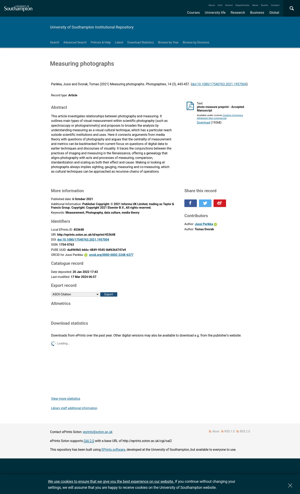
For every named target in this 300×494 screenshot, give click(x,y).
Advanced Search (74, 42)
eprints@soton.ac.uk (97, 432)
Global (274, 12)
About (212, 5)
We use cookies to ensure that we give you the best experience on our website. (111, 481)
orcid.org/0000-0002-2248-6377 (111, 255)
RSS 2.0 (245, 431)
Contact (275, 5)
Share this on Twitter (205, 203)
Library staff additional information (74, 408)
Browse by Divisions (196, 42)
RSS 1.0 (229, 431)
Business (257, 12)
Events (264, 5)
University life (215, 12)
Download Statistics (140, 42)
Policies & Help (101, 42)
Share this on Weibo (220, 203)
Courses (193, 12)
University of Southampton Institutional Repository (92, 27)
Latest (119, 42)
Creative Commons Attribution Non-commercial (220, 117)
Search (54, 42)
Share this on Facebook (190, 203)
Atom (216, 431)
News (255, 5)
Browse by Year (168, 42)
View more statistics (65, 399)
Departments (242, 5)
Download (203, 122)
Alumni (228, 5)
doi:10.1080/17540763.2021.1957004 (219, 84)
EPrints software (113, 450)
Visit (220, 5)
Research (238, 12)
